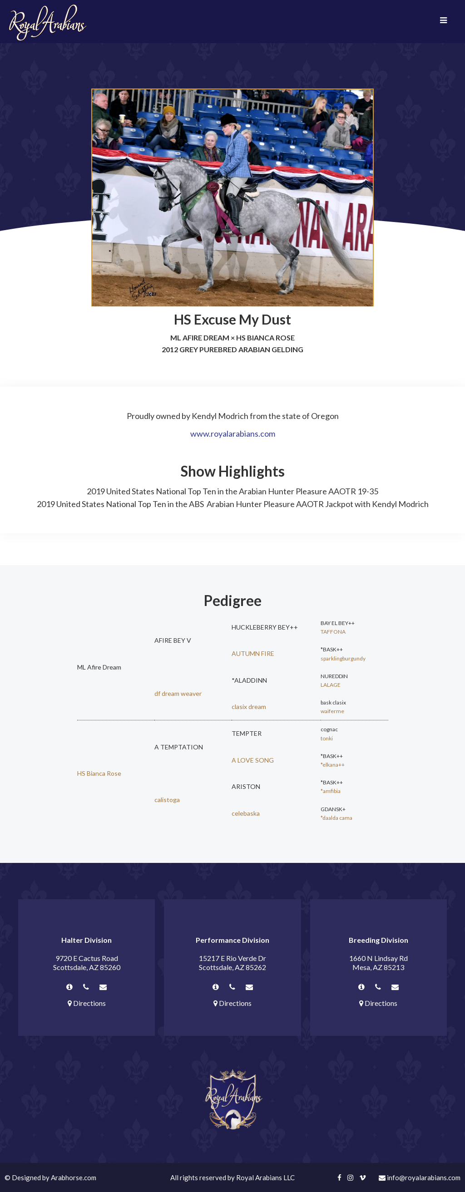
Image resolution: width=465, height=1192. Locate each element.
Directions (87, 1003)
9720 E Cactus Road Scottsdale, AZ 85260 (86, 962)
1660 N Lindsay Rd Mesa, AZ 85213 (378, 962)
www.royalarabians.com (232, 433)
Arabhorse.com (73, 1177)
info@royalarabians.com (419, 1177)
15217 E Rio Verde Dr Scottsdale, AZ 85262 (232, 962)
